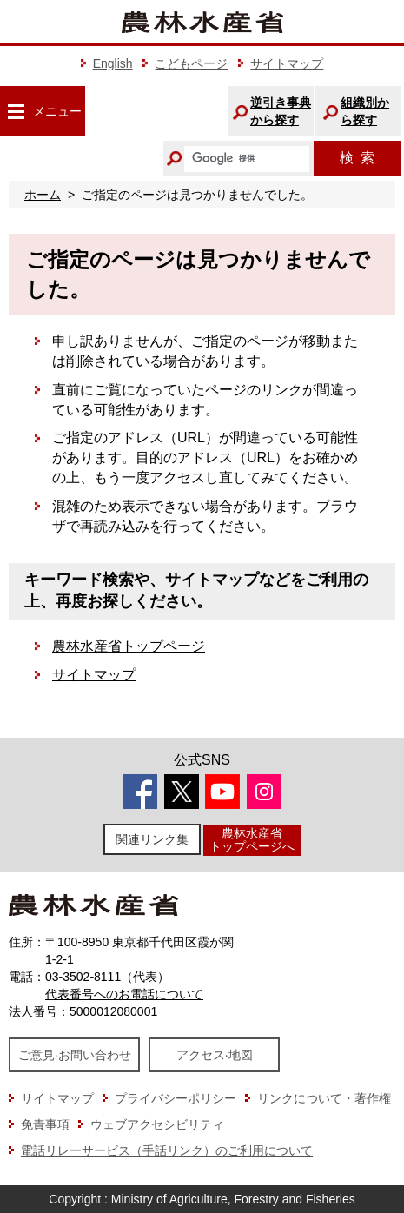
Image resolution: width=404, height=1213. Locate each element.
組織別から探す (365, 111)
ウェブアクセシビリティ (157, 1124)
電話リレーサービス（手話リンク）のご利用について (167, 1150)
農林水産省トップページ (128, 646)
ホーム (42, 195)
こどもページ (191, 63)
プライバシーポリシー (175, 1098)
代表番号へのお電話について (124, 994)
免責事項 (45, 1124)
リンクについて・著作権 (324, 1098)
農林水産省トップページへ (252, 839)
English (113, 63)
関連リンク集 (152, 839)
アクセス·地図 (214, 1055)
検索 (357, 157)
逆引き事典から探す (280, 111)
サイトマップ (286, 63)
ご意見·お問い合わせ (74, 1055)
